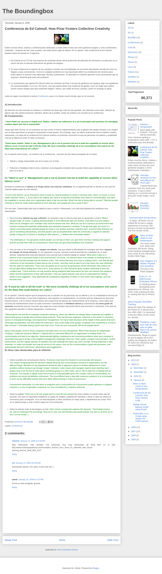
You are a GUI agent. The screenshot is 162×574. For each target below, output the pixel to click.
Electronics (133, 52)
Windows (132, 82)
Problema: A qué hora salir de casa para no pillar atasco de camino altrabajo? (148, 327)
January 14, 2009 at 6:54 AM (28, 463)
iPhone (131, 57)
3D (129, 32)
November (139, 372)
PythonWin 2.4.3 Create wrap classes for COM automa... (141, 417)
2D (129, 27)
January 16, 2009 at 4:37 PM (31, 479)
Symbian (132, 77)
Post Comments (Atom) (67, 550)
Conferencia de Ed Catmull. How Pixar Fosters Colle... (141, 396)
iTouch (131, 62)
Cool (130, 47)
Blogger (95, 568)
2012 (133, 360)
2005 (133, 439)
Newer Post (11, 540)
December (139, 368)
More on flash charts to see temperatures (146, 238)
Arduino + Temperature (146, 125)
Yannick (15, 441)
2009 (133, 364)
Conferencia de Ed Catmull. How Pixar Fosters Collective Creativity (148, 152)
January (138, 380)
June (136, 376)
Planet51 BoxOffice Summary (144, 205)
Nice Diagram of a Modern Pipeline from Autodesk (148, 263)
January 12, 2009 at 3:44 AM (32, 441)
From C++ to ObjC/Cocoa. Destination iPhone (148, 279)
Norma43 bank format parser (142, 218)
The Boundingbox (27, 11)
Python (131, 72)
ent (13, 463)
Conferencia (43, 96)
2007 (133, 431)
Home (62, 540)
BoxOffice (132, 37)
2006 (133, 435)
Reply (14, 454)
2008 (133, 427)
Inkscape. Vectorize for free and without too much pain (148, 179)
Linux (130, 67)
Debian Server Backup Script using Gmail (140, 407)
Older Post (112, 540)
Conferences (17, 426)
